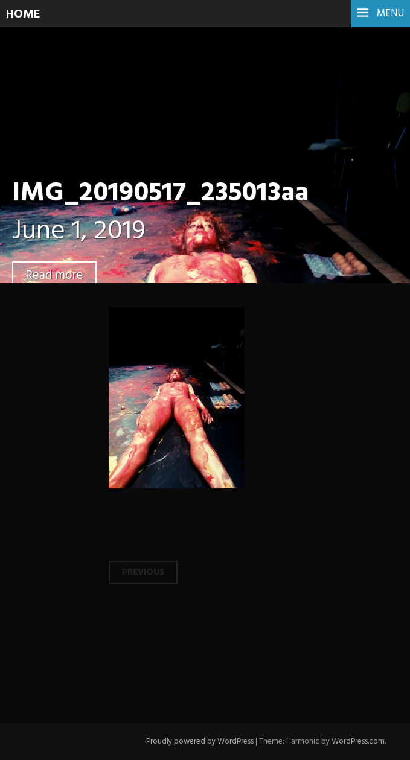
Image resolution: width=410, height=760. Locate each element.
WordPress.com (358, 741)
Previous (143, 572)
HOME (23, 14)
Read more (54, 276)
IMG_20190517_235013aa (160, 194)
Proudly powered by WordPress (200, 741)
